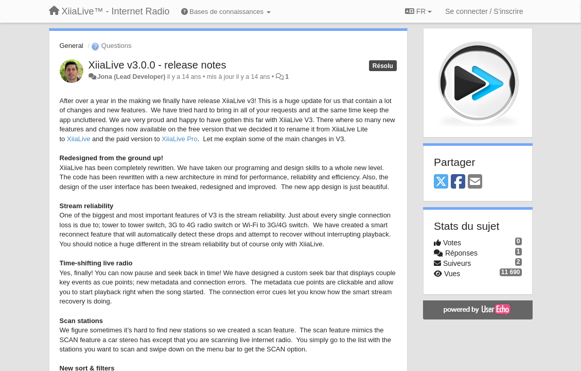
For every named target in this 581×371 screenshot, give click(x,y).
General (71, 45)
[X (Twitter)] (441, 182)
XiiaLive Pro (179, 139)
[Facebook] (458, 182)
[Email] (475, 182)
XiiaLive (79, 139)
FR (418, 11)
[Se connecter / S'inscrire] (484, 11)
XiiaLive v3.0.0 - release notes (157, 65)
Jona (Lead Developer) (131, 76)
